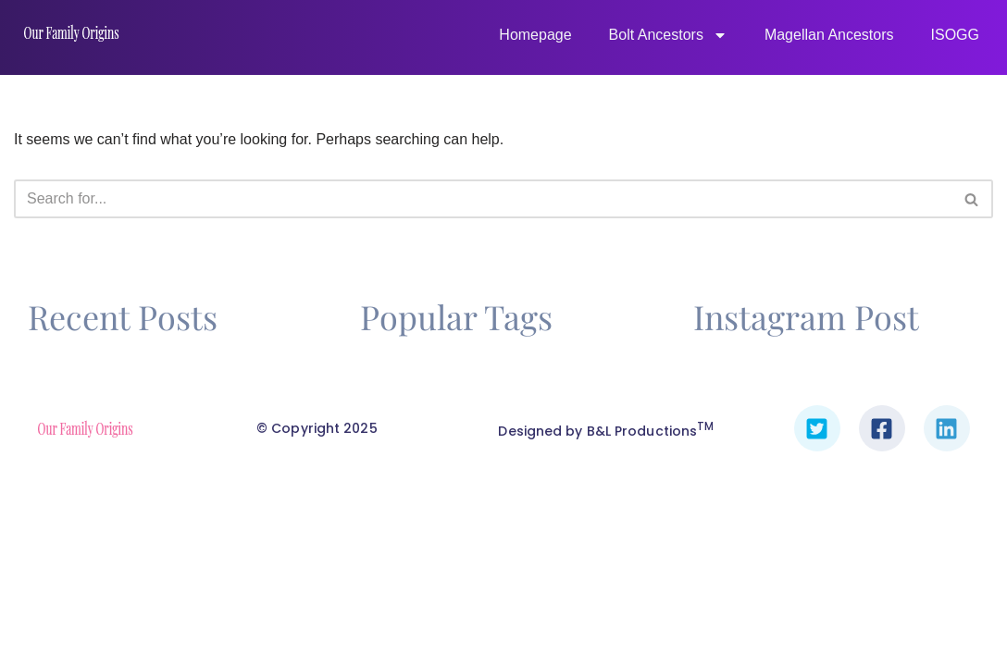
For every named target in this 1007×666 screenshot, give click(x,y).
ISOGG (955, 35)
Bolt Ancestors (668, 35)
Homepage (535, 35)
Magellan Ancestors (829, 35)
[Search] (482, 202)
